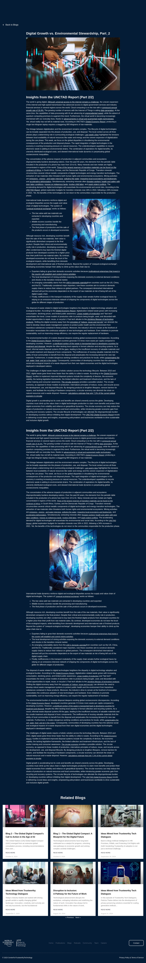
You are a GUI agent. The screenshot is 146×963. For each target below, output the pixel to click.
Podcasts (74, 7)
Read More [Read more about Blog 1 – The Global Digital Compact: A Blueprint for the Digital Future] (58, 859)
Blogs (67, 7)
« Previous (69, 923)
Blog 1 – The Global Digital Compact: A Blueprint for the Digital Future (69, 839)
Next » (78, 923)
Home (49, 7)
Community (84, 7)
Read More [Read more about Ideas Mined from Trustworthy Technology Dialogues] (11, 916)
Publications (58, 7)
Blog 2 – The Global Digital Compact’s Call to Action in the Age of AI (23, 839)
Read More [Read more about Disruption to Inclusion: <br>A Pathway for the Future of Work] (58, 916)
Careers (99, 7)
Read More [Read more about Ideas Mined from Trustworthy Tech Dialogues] (106, 859)
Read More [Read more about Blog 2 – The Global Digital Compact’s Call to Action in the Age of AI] (11, 859)
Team (92, 7)
